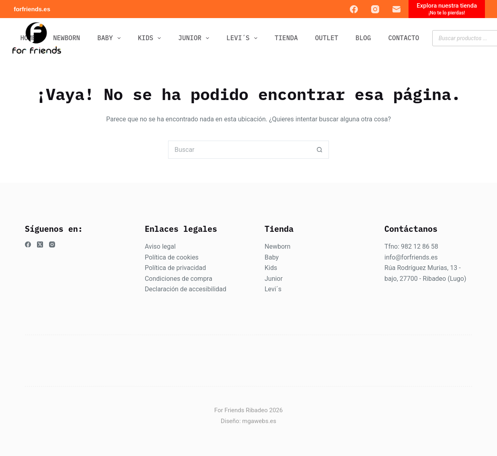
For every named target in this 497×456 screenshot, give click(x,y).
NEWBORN (66, 38)
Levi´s (273, 289)
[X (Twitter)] (40, 244)
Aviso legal (160, 246)
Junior (274, 278)
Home (28, 38)
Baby (272, 257)
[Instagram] (375, 9)
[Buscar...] (239, 150)
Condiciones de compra (178, 278)
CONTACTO (403, 38)
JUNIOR (195, 38)
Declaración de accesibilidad (185, 289)
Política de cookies (172, 257)
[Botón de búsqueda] (320, 150)
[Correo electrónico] (396, 9)
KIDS (151, 38)
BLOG (363, 38)
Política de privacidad (175, 268)
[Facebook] (354, 9)
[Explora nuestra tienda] (447, 9)
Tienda (286, 38)
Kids (271, 268)
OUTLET (327, 38)
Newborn (277, 246)
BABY (110, 38)
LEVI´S (243, 38)
